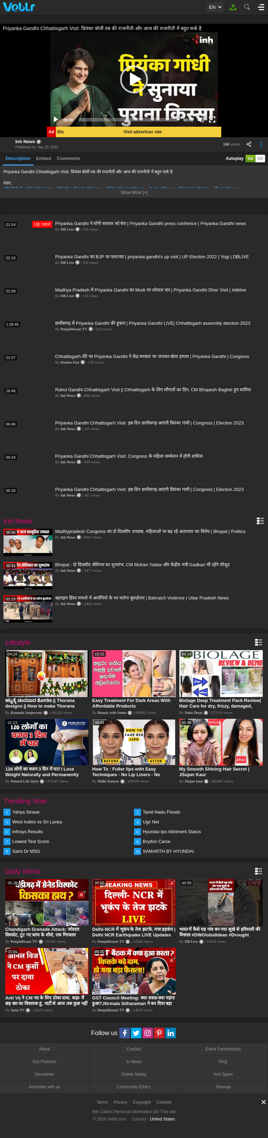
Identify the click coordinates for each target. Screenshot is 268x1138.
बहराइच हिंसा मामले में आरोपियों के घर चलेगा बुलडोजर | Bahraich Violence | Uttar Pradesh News (142, 597)
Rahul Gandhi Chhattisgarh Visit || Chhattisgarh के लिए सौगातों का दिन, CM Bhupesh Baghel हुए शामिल (153, 389)
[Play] (55, 119)
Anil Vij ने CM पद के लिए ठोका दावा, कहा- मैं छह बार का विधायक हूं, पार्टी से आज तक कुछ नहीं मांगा (46, 1003)
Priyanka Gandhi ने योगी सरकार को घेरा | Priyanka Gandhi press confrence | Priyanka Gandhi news (150, 223)
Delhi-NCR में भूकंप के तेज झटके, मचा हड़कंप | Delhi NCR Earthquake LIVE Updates (133, 932)
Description (18, 158)
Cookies (163, 1102)
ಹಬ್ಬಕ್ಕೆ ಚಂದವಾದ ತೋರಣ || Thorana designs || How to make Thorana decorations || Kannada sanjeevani (42, 706)
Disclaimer (44, 1074)
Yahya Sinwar (26, 812)
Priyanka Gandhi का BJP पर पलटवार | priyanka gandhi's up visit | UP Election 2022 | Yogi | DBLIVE (152, 256)
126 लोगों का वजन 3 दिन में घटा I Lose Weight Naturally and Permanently (42, 771)
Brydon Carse (156, 841)
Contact (134, 1049)
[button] (134, 79)
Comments (68, 158)
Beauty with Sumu (112, 712)
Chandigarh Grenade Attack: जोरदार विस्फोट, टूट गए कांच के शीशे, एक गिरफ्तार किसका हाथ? (42, 935)
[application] (134, 79)
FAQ (223, 1061)
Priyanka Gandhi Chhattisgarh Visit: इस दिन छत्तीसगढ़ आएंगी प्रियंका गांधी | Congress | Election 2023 (149, 423)
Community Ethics (134, 1086)
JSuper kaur (194, 781)
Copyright (142, 1102)
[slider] (128, 119)
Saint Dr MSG (26, 851)
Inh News (25, 141)
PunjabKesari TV (74, 329)
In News (133, 1061)
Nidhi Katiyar (108, 781)
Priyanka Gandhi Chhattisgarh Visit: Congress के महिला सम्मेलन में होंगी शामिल (129, 456)
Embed (43, 158)
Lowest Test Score (30, 841)
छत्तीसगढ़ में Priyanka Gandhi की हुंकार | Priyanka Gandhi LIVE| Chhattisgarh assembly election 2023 (152, 323)
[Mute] (201, 119)
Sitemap (223, 1086)
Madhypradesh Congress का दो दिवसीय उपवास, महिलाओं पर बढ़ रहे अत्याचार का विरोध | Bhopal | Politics (150, 531)
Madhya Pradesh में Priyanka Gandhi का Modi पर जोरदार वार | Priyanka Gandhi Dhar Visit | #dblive (150, 290)
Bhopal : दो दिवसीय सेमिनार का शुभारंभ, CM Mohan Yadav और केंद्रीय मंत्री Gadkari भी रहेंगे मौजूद (142, 564)
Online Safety (133, 1074)
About (44, 1049)
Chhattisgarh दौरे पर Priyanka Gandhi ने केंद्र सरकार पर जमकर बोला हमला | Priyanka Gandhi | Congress (152, 356)
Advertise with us (44, 1086)
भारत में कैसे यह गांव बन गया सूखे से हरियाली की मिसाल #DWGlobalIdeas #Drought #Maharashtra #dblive (219, 935)
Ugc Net (151, 821)
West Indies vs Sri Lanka (37, 821)
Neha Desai (193, 712)
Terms (102, 1102)
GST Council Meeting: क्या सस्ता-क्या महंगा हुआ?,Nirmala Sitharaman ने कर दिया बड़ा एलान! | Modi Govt (133, 1003)
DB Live (67, 229)
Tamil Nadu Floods (161, 812)
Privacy (120, 1102)
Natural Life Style (24, 781)
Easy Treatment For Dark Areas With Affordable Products (131, 703)
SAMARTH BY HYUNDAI (168, 851)
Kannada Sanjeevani (26, 712)
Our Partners (44, 1061)
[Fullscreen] (212, 119)
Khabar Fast (70, 362)
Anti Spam (223, 1074)
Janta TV (18, 1010)
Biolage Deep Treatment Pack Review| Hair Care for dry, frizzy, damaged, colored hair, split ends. (220, 706)
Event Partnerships (223, 1049)
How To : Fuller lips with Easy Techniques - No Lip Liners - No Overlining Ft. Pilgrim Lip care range (131, 774)
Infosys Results (27, 831)
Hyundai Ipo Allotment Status (172, 831)
